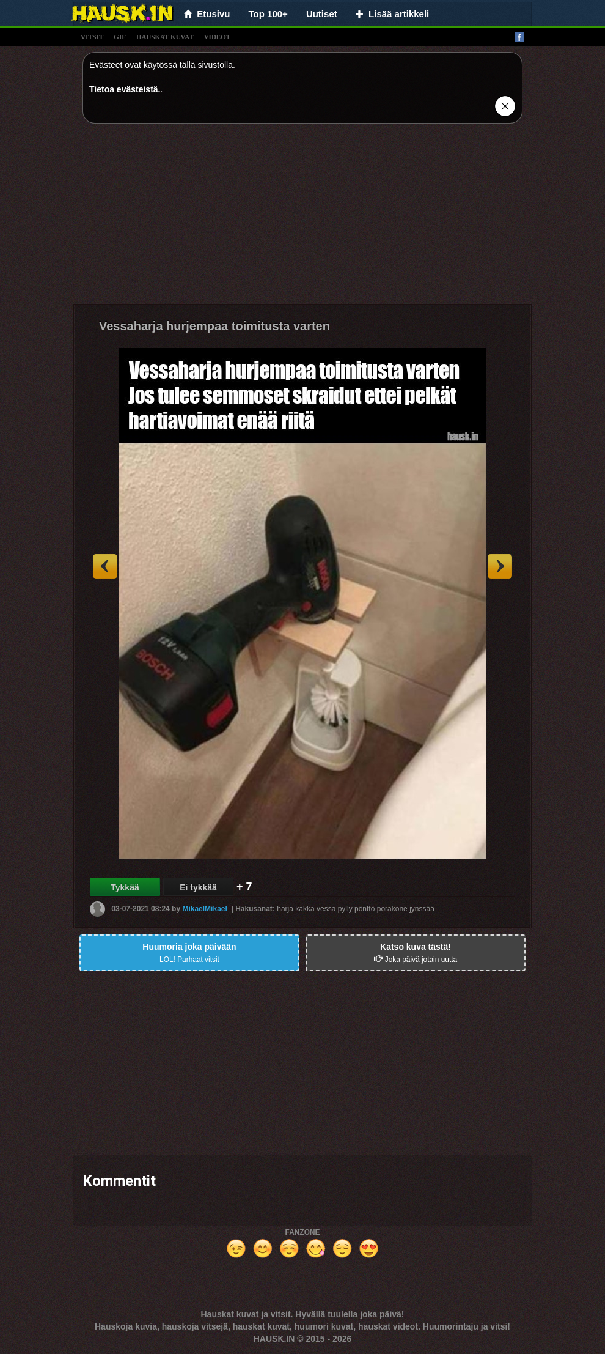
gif (120, 36)
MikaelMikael (204, 909)
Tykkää (125, 887)
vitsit (92, 36)
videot (217, 36)
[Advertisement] (302, 218)
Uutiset (321, 14)
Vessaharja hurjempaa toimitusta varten (214, 326)
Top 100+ (268, 14)
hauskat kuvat (165, 36)
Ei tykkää (198, 887)
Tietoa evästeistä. (124, 89)
